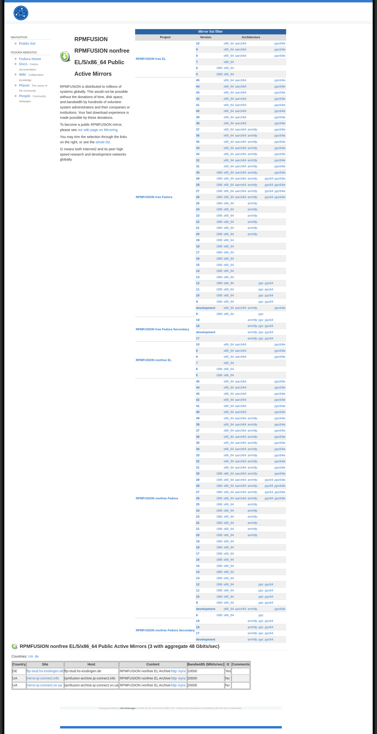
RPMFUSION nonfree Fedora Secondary (165, 630)
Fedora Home (30, 59)
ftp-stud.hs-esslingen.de (45, 671)
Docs (23, 64)
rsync (182, 671)
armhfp (252, 129)
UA (30, 656)
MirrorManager (128, 708)
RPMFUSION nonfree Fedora (157, 498)
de (37, 656)
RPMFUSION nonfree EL (154, 360)
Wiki (22, 74)
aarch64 (240, 43)
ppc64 (269, 178)
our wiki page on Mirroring (98, 130)
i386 (219, 68)
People (24, 96)
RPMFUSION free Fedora (154, 197)
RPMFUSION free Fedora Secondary (162, 329)
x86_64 (229, 43)
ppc (261, 283)
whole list (103, 142)
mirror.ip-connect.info (43, 678)
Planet (24, 85)
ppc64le (280, 43)
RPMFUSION (25, 13)
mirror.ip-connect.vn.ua (44, 685)
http (174, 671)
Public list (27, 43)
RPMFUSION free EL (151, 59)
